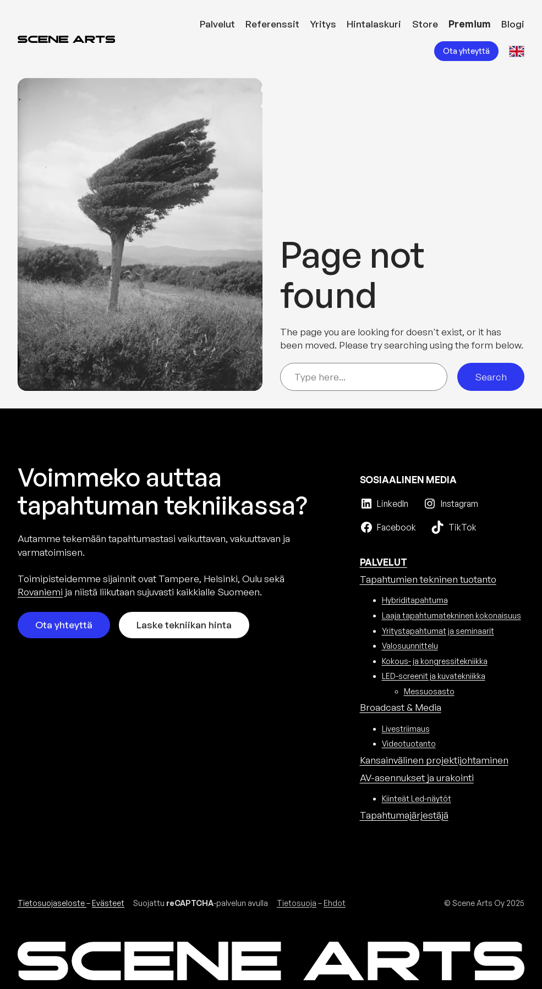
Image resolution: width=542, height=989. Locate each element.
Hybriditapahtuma (415, 600)
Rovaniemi (40, 592)
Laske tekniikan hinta (184, 625)
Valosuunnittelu (410, 645)
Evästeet (108, 903)
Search (491, 377)
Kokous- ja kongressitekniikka (435, 661)
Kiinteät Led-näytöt (416, 798)
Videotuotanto (409, 743)
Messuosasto (429, 691)
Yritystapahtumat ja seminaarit (438, 631)
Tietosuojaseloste (52, 903)
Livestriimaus (406, 728)
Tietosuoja (296, 903)
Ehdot (335, 903)
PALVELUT (383, 562)
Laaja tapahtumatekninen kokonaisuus (451, 615)
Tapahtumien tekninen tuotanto (428, 579)
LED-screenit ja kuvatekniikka (433, 676)
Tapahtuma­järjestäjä (404, 815)
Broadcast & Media (400, 707)
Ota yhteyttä (466, 51)
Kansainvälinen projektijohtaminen (434, 760)
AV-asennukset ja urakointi (417, 777)
